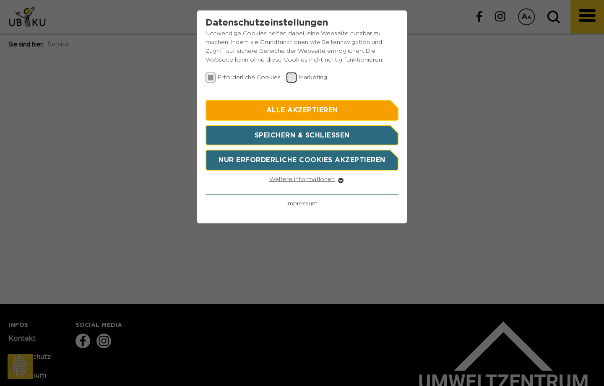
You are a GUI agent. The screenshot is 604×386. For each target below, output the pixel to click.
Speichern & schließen (302, 135)
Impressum (302, 204)
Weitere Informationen (302, 179)
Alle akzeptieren (302, 110)
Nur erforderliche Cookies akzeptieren (302, 159)
